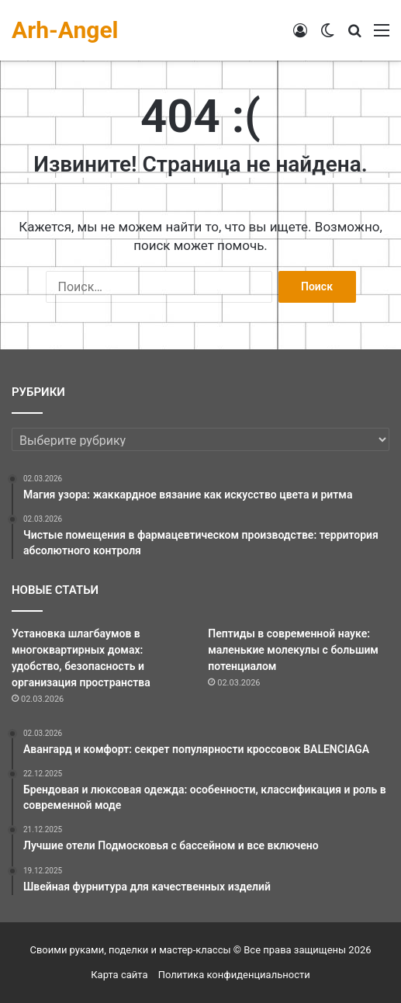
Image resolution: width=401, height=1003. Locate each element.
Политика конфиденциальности (234, 974)
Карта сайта (119, 974)
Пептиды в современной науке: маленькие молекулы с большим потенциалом (293, 649)
